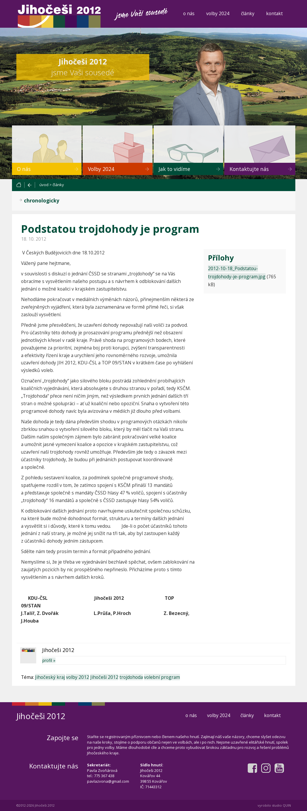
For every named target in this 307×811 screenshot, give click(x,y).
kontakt (274, 13)
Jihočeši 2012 (104, 677)
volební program (162, 677)
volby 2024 (217, 13)
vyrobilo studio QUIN (274, 805)
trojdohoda (131, 677)
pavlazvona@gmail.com (108, 781)
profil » (48, 660)
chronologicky (41, 200)
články (247, 13)
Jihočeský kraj (50, 677)
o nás (189, 13)
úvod (43, 184)
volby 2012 (77, 677)
